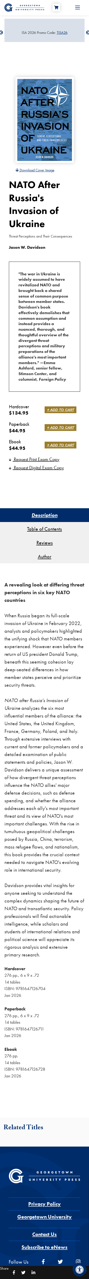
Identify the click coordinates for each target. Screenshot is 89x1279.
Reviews (44, 542)
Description (44, 515)
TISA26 (62, 32)
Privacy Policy (44, 1204)
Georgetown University (44, 1216)
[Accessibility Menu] (80, 1270)
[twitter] (60, 1261)
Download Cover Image (34, 170)
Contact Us (44, 1234)
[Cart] (56, 7)
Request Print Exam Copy (34, 459)
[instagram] (78, 1261)
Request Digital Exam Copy (36, 468)
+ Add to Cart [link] (60, 410)
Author (44, 556)
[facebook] (43, 1261)
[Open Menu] (77, 7)
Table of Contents (44, 529)
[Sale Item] (44, 33)
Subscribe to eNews (44, 1247)
